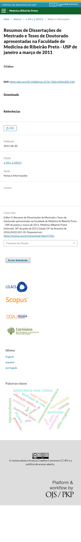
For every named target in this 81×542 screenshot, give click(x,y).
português (11, 404)
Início (6, 19)
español (10, 398)
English (10, 393)
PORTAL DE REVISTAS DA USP (19, 5)
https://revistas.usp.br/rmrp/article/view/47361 (29, 272)
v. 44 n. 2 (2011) (34, 19)
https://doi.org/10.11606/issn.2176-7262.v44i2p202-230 (42, 81)
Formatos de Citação (17, 279)
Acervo (17, 19)
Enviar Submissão (18, 296)
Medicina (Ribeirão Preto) (23, 10)
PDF (11, 164)
